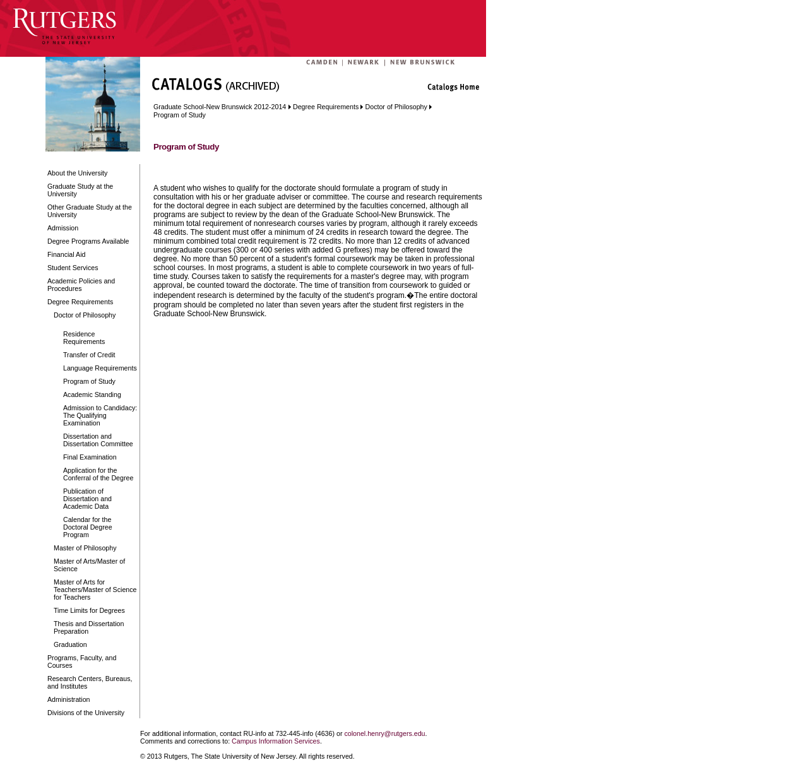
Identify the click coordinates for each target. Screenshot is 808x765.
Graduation (70, 644)
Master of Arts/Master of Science (89, 564)
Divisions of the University (85, 712)
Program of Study (89, 381)
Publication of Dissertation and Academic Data (87, 498)
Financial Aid (66, 254)
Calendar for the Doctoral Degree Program (87, 527)
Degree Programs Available (88, 241)
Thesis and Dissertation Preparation (89, 627)
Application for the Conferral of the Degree (98, 474)
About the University (77, 173)
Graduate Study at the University (80, 190)
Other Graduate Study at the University (89, 210)
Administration (68, 699)
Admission (62, 228)
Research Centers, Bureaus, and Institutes (89, 682)
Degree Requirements (80, 301)
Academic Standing (92, 394)
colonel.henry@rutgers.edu (384, 733)
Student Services (72, 267)
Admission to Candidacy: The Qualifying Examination (100, 415)
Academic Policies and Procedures (81, 284)
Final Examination (90, 457)
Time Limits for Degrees (89, 610)
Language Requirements (100, 368)
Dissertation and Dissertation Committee (98, 440)
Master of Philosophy (85, 548)
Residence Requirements (84, 337)
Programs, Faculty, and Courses (81, 661)
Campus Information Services (276, 741)
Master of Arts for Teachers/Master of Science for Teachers (95, 589)
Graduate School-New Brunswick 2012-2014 (219, 106)
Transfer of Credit (89, 355)
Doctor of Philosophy (85, 315)
